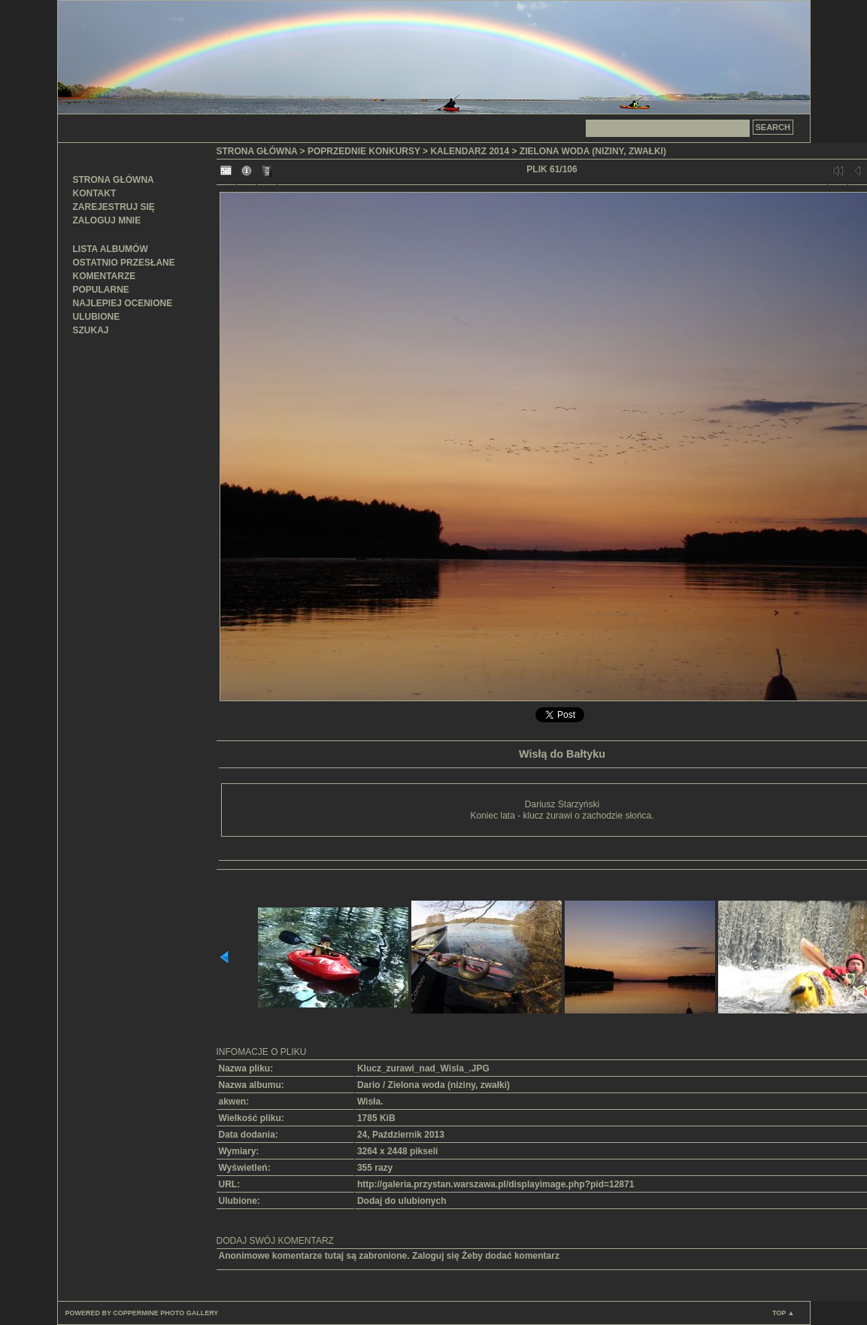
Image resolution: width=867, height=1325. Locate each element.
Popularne (101, 289)
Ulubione (96, 316)
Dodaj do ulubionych (402, 1201)
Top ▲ (783, 1313)
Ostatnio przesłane (124, 262)
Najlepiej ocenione (123, 303)
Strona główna (113, 180)
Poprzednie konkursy (364, 151)
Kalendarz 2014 (469, 151)
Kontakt (95, 193)
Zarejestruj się (114, 207)
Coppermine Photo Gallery (165, 1313)
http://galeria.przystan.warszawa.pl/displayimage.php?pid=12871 (495, 1184)
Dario (368, 1085)
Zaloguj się (435, 1256)
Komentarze (104, 276)
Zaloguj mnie (107, 220)
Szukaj (91, 330)
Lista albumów (110, 249)
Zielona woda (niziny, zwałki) (593, 151)
